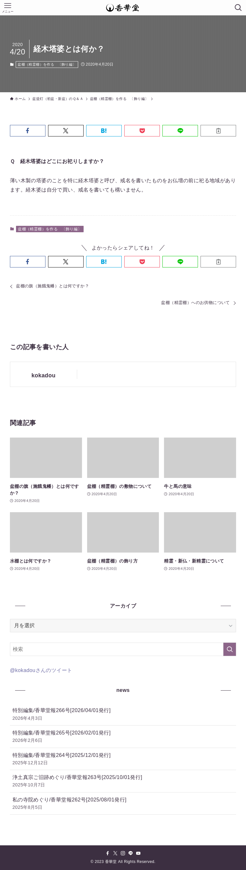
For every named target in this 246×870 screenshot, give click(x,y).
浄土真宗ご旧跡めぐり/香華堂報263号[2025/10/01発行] (123, 781)
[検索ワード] (123, 649)
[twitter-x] (115, 853)
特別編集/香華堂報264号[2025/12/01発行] (123, 759)
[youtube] (138, 853)
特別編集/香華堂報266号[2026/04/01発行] (123, 714)
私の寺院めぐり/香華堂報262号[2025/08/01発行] (123, 804)
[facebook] (108, 853)
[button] (27, 130)
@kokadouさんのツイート (41, 670)
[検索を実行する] (229, 649)
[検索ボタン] (238, 7)
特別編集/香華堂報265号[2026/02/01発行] (123, 737)
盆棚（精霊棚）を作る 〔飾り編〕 (47, 64)
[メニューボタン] (7, 7)
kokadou (43, 375)
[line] (131, 853)
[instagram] (123, 853)
